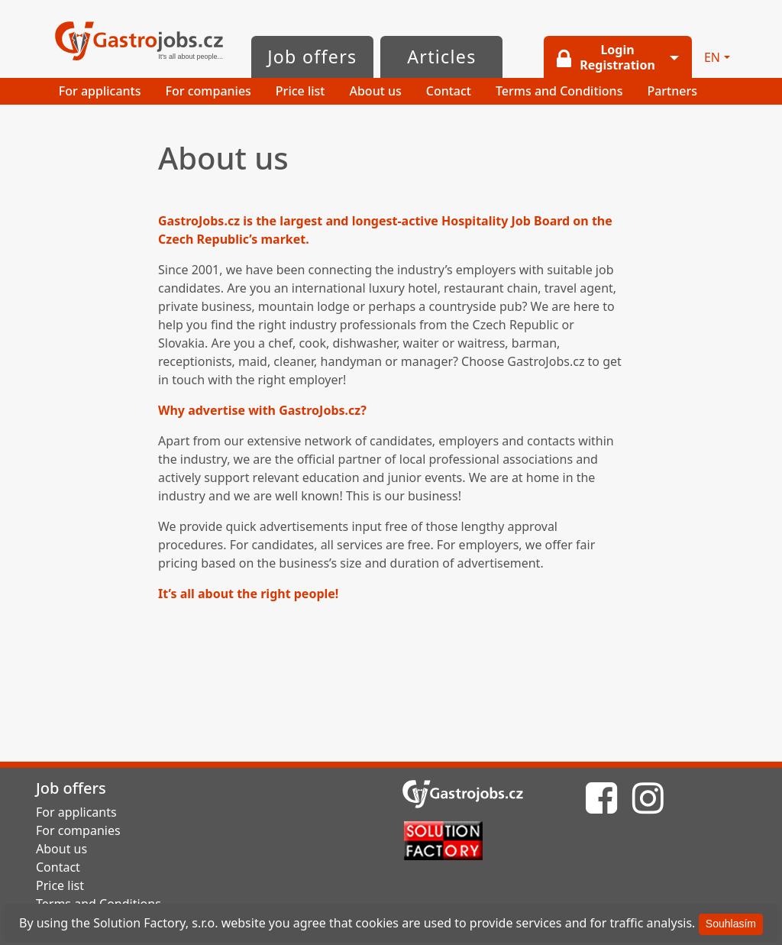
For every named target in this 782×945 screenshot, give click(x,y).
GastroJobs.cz (139, 42)
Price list (300, 91)
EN (712, 57)
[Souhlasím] (731, 924)
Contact (448, 91)
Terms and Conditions (559, 91)
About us (375, 91)
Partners (672, 91)
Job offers (312, 56)
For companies (208, 91)
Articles (441, 56)
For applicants (100, 91)
